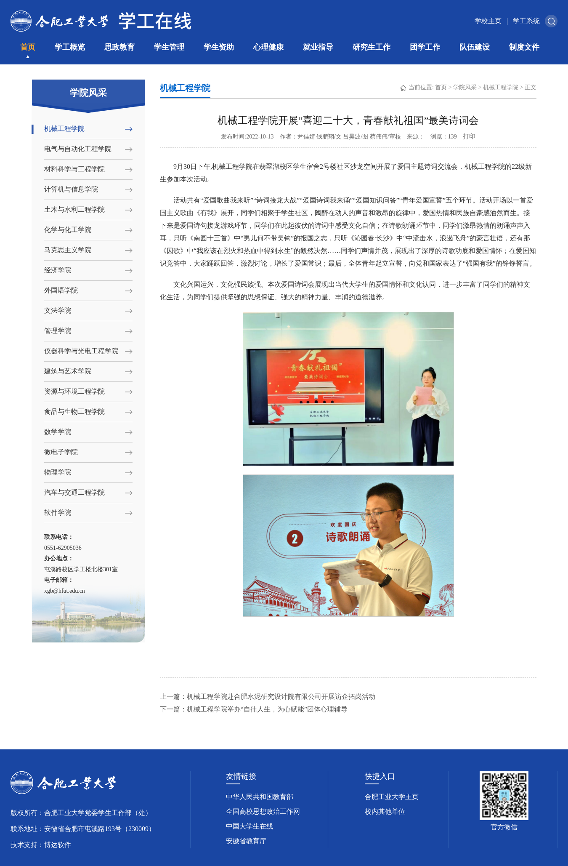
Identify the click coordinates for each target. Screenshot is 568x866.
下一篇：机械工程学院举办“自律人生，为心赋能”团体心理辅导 (254, 709)
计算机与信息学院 (71, 189)
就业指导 (318, 47)
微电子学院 (61, 452)
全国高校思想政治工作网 (263, 811)
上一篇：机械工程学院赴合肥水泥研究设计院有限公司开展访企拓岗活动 (267, 696)
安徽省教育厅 (246, 841)
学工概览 (70, 47)
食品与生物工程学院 (74, 411)
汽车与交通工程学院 (74, 492)
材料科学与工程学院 (74, 169)
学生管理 (169, 47)
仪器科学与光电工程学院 (81, 350)
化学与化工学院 (67, 229)
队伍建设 (474, 47)
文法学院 (57, 310)
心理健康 (268, 47)
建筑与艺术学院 (67, 371)
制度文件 (524, 47)
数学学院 (57, 431)
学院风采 (465, 87)
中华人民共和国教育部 (259, 796)
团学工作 (425, 47)
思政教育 (119, 47)
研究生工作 (371, 47)
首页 (27, 47)
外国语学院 (61, 290)
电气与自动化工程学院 (77, 148)
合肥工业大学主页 (392, 796)
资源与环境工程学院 (74, 391)
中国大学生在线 (249, 826)
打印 (469, 136)
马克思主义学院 (67, 249)
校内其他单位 (385, 811)
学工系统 (526, 20)
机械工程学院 (64, 128)
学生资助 (219, 47)
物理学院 (57, 472)
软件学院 (57, 512)
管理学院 (57, 330)
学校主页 (488, 20)
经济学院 (57, 270)
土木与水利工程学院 (74, 209)
